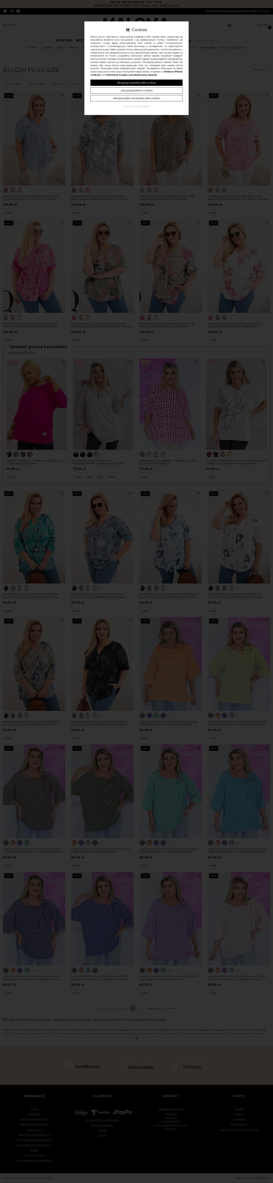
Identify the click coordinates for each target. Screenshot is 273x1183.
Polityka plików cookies (136, 107)
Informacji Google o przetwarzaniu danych (131, 75)
